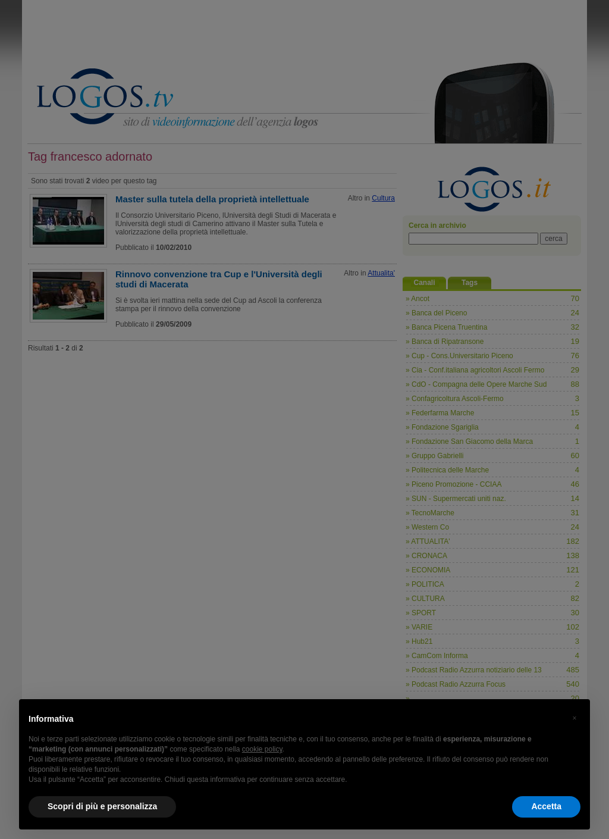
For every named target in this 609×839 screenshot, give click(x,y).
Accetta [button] (546, 806)
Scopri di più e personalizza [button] (102, 806)
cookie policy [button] (262, 749)
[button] (574, 718)
